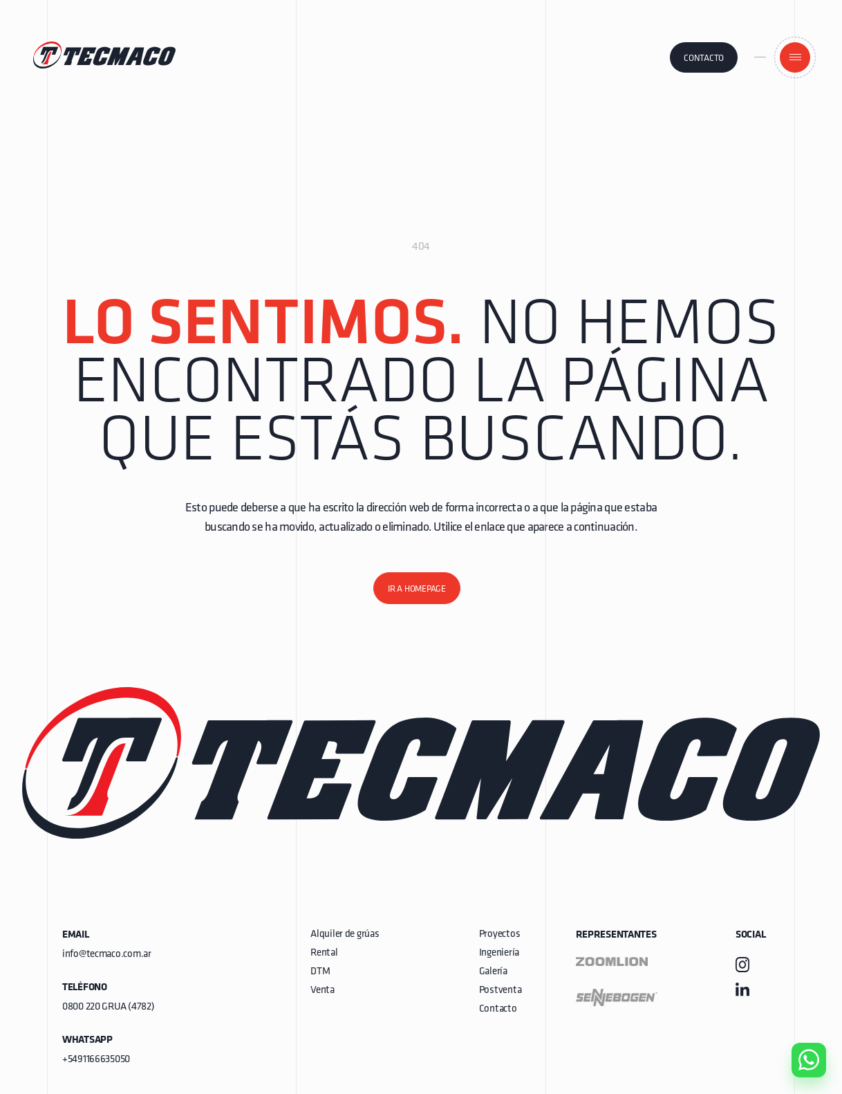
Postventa (500, 990)
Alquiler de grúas (344, 934)
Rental (323, 953)
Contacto (704, 58)
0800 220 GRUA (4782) (108, 1007)
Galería (493, 972)
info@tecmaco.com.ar (106, 954)
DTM (320, 972)
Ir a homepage (417, 589)
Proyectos (499, 934)
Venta (322, 990)
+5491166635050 (96, 1060)
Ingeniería (499, 953)
